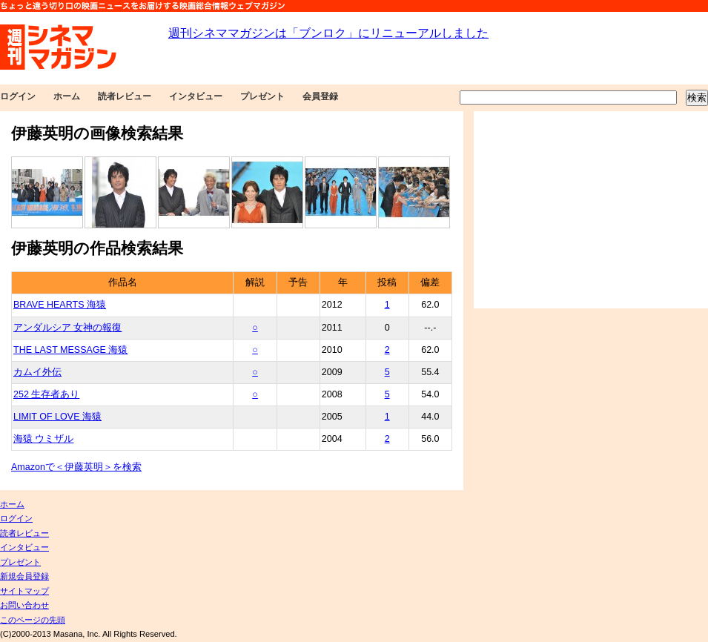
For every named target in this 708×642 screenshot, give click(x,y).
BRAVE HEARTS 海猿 (59, 305)
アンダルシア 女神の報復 (67, 327)
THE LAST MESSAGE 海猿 (70, 350)
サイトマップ (24, 590)
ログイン (18, 96)
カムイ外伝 (37, 372)
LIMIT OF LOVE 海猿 (57, 416)
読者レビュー (124, 96)
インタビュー (195, 96)
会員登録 (320, 96)
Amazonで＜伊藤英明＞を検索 (76, 467)
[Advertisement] (591, 209)
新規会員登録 (24, 576)
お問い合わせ (24, 604)
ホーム (66, 96)
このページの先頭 (32, 619)
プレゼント (262, 96)
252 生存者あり (46, 394)
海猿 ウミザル (43, 439)
